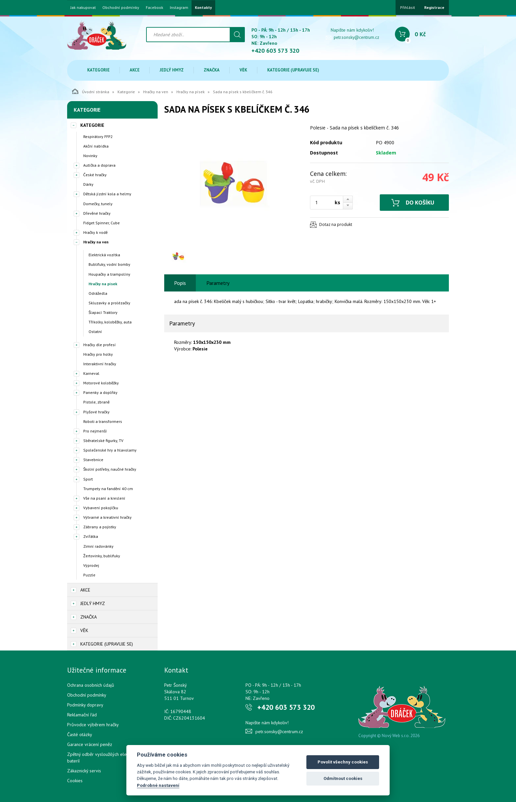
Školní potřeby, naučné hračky (109, 469)
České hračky (95, 174)
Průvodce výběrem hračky (93, 725)
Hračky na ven (155, 91)
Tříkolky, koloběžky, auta (110, 321)
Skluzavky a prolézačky (109, 302)
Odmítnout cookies (342, 778)
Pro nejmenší (95, 431)
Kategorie (98, 70)
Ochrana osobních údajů (90, 685)
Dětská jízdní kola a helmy (107, 193)
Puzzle (89, 574)
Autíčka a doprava (99, 165)
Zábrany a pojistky (99, 526)
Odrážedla (98, 293)
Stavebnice (93, 459)
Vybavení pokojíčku (100, 507)
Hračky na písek (190, 91)
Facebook (154, 7)
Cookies (75, 781)
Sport (88, 479)
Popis (180, 283)
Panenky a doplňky (100, 392)
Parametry (217, 283)
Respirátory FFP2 (98, 136)
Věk (243, 70)
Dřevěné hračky (97, 213)
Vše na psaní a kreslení (104, 498)
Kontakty (203, 7)
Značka (211, 70)
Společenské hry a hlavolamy (110, 450)
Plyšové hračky (96, 411)
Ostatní (95, 331)
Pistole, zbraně (96, 402)
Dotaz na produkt (335, 224)
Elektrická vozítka (104, 254)
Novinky (90, 155)
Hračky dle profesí (99, 344)
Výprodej (91, 565)
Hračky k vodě (95, 232)
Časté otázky (79, 734)
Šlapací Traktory (103, 312)
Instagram (179, 7)
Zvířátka (90, 536)
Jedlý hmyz (172, 70)
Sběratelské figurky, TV (103, 440)
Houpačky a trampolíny (109, 274)
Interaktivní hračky (99, 363)
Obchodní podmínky (120, 7)
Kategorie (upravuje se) (293, 70)
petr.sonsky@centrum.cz (356, 37)
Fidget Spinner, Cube (101, 222)
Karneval (91, 373)
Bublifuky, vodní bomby (109, 264)
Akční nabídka (96, 146)
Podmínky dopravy (85, 705)
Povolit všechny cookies (343, 762)
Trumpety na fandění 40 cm (108, 488)
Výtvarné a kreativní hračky (107, 517)
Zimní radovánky (98, 546)
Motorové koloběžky (101, 382)
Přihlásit (407, 7)
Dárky (88, 184)
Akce (135, 70)
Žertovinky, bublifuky (101, 555)
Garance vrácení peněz (89, 744)
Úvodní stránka (90, 91)
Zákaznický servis (84, 771)
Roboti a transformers (102, 421)
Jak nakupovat (83, 7)
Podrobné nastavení (158, 785)
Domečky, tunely (98, 203)
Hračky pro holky (98, 354)
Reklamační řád (82, 715)
